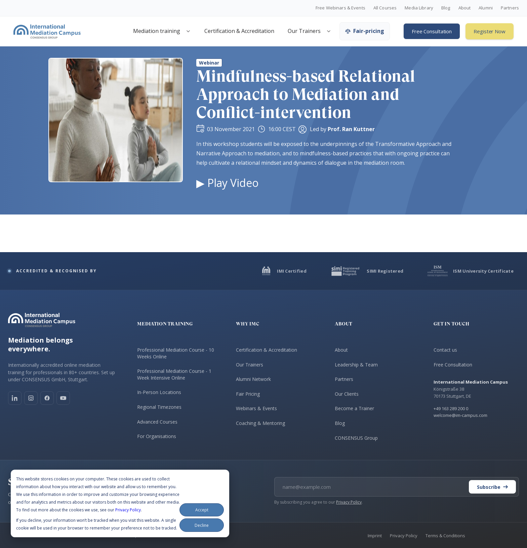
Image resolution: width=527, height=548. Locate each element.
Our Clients (347, 394)
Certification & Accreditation (239, 31)
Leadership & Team (356, 364)
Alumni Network (253, 379)
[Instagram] (31, 398)
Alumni (486, 8)
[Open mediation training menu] (188, 31)
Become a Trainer (354, 408)
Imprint (375, 536)
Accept (201, 510)
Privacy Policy (128, 510)
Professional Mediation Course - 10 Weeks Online (175, 353)
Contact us (445, 350)
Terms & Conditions (445, 536)
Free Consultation (432, 31)
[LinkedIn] (15, 398)
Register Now (489, 31)
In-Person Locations (159, 392)
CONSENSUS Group (356, 438)
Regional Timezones (159, 407)
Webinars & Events (256, 408)
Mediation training (156, 31)
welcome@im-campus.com (460, 415)
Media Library (419, 8)
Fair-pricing (364, 31)
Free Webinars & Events (340, 8)
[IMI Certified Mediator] (283, 271)
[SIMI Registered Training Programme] (367, 271)
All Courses (385, 8)
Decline (202, 525)
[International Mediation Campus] (47, 31)
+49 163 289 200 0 (451, 408)
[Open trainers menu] (328, 31)
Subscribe (492, 487)
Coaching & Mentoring (260, 423)
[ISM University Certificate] (470, 271)
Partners (510, 8)
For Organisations (156, 436)
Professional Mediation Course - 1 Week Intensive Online (174, 374)
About (464, 8)
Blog (445, 8)
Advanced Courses (157, 422)
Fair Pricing (248, 394)
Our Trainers (304, 31)
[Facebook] (47, 398)
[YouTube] (63, 398)
